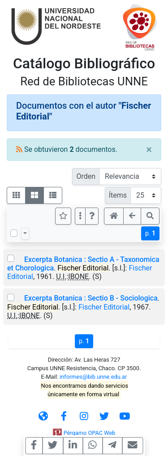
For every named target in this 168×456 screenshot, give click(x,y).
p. (150, 233)
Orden (85, 176)
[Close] (149, 149)
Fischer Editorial (103, 307)
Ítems (118, 195)
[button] (92, 216)
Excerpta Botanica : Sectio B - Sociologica (91, 298)
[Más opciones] (80, 216)
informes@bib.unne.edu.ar (93, 376)
